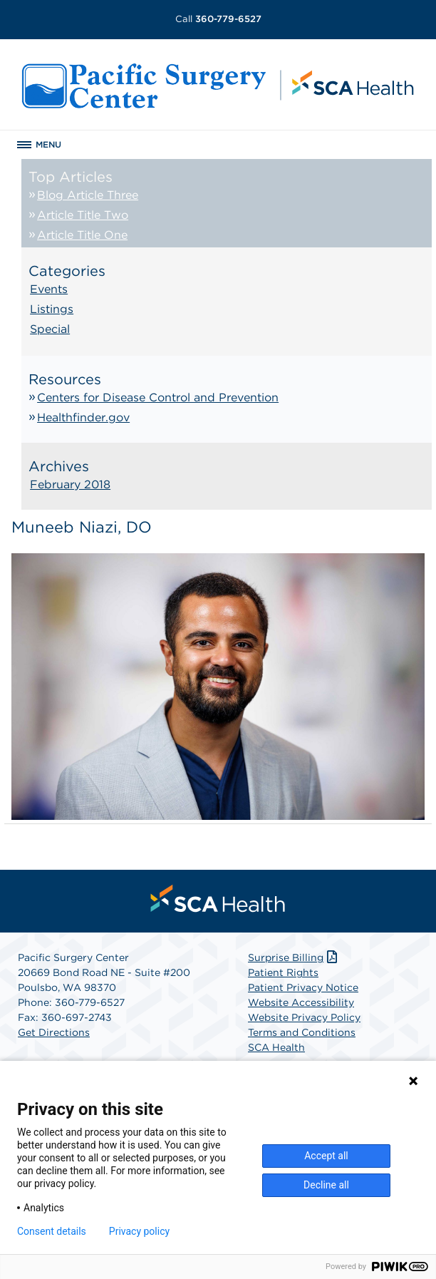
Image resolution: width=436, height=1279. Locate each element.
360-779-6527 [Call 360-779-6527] (218, 19)
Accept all (326, 1155)
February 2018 (70, 484)
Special (50, 329)
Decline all (326, 1185)
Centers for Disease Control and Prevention (158, 397)
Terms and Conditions (301, 1032)
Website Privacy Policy (304, 1017)
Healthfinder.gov (83, 417)
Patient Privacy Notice (303, 987)
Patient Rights (283, 972)
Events (49, 289)
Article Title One (82, 235)
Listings (51, 309)
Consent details (51, 1231)
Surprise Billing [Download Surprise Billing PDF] (294, 957)
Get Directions (54, 1032)
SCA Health (276, 1047)
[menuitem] (218, 898)
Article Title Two (82, 215)
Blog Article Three (87, 195)
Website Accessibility (301, 1002)
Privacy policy (139, 1231)
